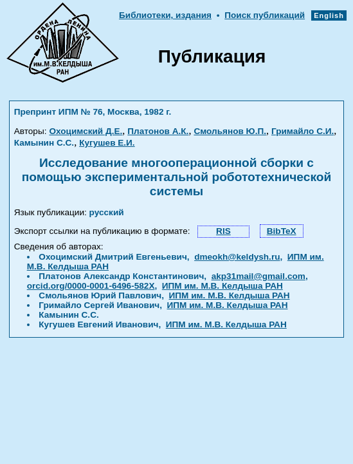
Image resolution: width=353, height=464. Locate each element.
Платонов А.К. (157, 131)
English (329, 15)
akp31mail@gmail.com (258, 276)
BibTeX (281, 231)
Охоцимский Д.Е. (85, 131)
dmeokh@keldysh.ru (237, 257)
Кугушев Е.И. (107, 143)
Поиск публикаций (264, 15)
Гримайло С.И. (302, 131)
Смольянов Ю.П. (230, 131)
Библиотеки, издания (165, 15)
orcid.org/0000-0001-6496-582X (91, 286)
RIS (223, 231)
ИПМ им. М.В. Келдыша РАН (222, 286)
